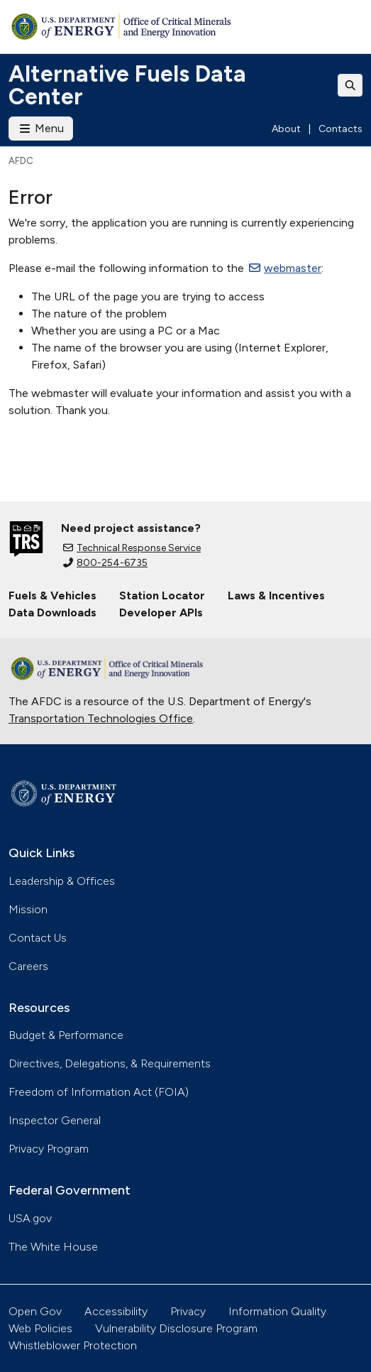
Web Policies (40, 1328)
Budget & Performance (66, 1035)
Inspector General (55, 1120)
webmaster (285, 268)
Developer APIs (161, 612)
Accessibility (116, 1311)
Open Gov (35, 1311)
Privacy (188, 1311)
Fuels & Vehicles (52, 595)
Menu (41, 128)
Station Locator (162, 595)
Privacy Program (49, 1148)
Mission (28, 909)
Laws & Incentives (276, 595)
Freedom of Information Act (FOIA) (99, 1092)
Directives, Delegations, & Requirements (110, 1063)
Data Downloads (52, 612)
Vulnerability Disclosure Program (176, 1328)
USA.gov (30, 1218)
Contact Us (38, 937)
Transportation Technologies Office (101, 718)
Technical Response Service (132, 548)
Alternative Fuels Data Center (127, 85)
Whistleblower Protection (73, 1345)
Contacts (340, 129)
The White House (53, 1246)
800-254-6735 (105, 563)
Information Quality (277, 1311)
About (286, 129)
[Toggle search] (350, 85)
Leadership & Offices (62, 881)
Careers (28, 966)
